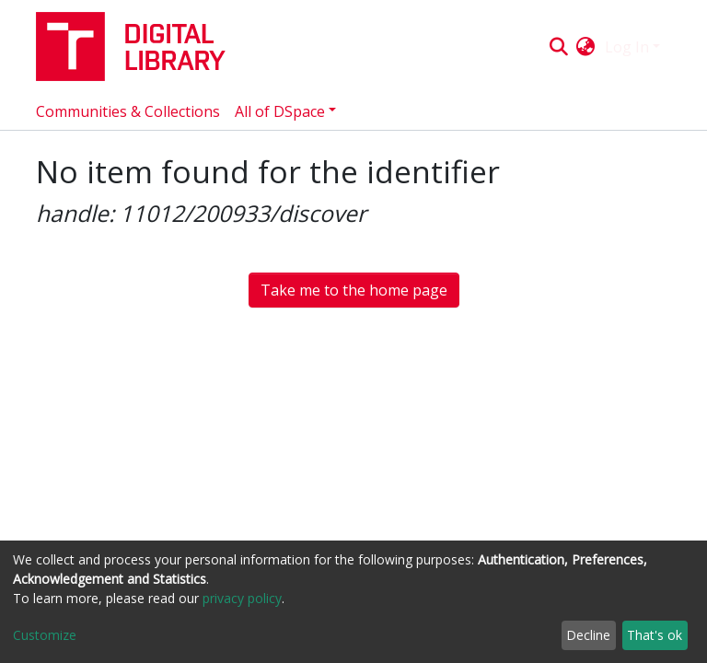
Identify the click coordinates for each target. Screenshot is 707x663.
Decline (588, 635)
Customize (44, 635)
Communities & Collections (128, 111)
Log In (627, 47)
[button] (586, 47)
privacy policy (242, 598)
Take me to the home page (354, 290)
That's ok (654, 635)
